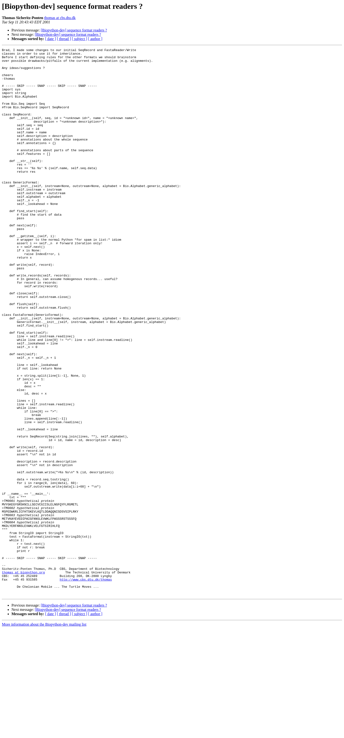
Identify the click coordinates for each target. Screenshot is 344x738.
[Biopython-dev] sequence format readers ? (74, 30)
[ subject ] (79, 39)
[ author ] (95, 39)
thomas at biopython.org (23, 677)
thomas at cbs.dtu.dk (60, 18)
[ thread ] (64, 39)
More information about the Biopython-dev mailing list (44, 734)
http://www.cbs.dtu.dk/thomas (86, 686)
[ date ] (50, 39)
